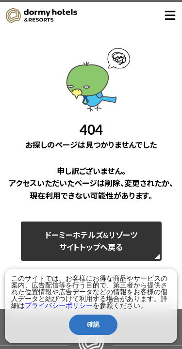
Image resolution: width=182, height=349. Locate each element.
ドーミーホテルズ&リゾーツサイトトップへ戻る (91, 241)
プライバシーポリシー (59, 305)
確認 (93, 324)
